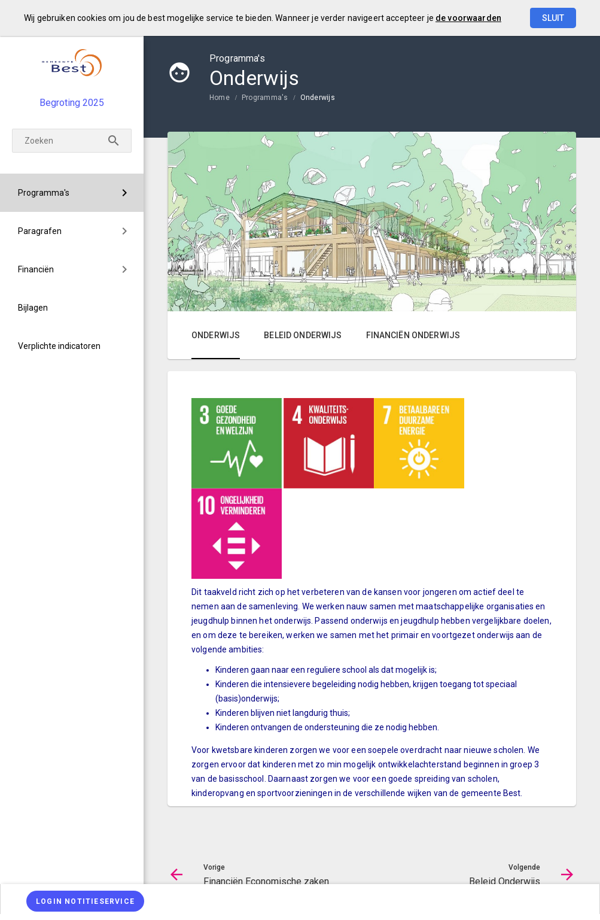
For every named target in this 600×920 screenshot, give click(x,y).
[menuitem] (72, 193)
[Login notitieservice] (85, 901)
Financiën (36, 269)
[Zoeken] (72, 141)
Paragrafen (40, 231)
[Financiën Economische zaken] (37, 839)
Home (219, 97)
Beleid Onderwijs (303, 335)
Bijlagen (33, 307)
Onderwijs (317, 97)
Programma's (43, 193)
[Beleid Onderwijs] (100, 839)
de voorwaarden (468, 18)
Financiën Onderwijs (413, 335)
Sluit (553, 18)
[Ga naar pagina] (69, 839)
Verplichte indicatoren (59, 346)
